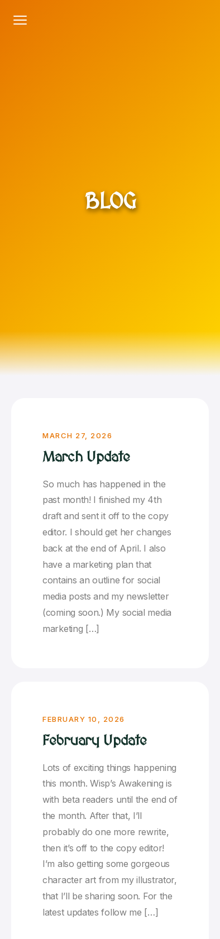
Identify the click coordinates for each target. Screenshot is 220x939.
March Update (86, 457)
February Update (94, 741)
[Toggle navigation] (20, 20)
